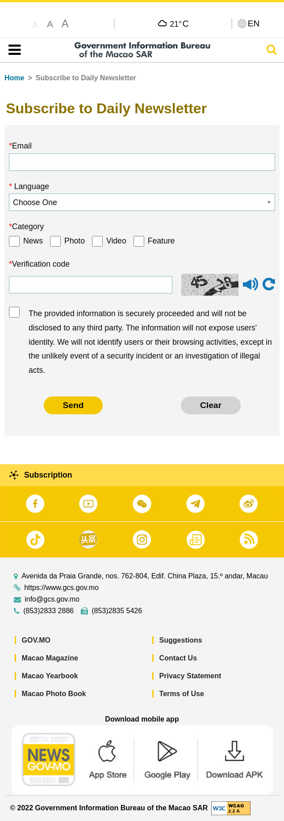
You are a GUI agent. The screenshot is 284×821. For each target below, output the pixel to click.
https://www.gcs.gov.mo (61, 587)
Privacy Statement (190, 676)
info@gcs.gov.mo (52, 599)
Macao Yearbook (50, 676)
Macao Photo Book (54, 693)
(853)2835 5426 (117, 611)
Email (22, 145)
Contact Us (178, 658)
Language (30, 186)
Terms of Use (181, 693)
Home (14, 78)
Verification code (41, 264)
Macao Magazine (50, 658)
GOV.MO (36, 640)
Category (28, 226)
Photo (74, 240)
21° (179, 24)
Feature (161, 240)
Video (116, 240)
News (33, 240)
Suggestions (180, 640)
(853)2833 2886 (48, 611)
